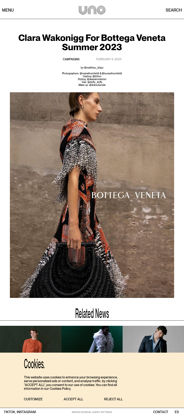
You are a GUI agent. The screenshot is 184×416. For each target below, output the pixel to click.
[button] (33, 399)
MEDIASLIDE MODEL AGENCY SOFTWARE (92, 412)
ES (177, 412)
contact (160, 412)
